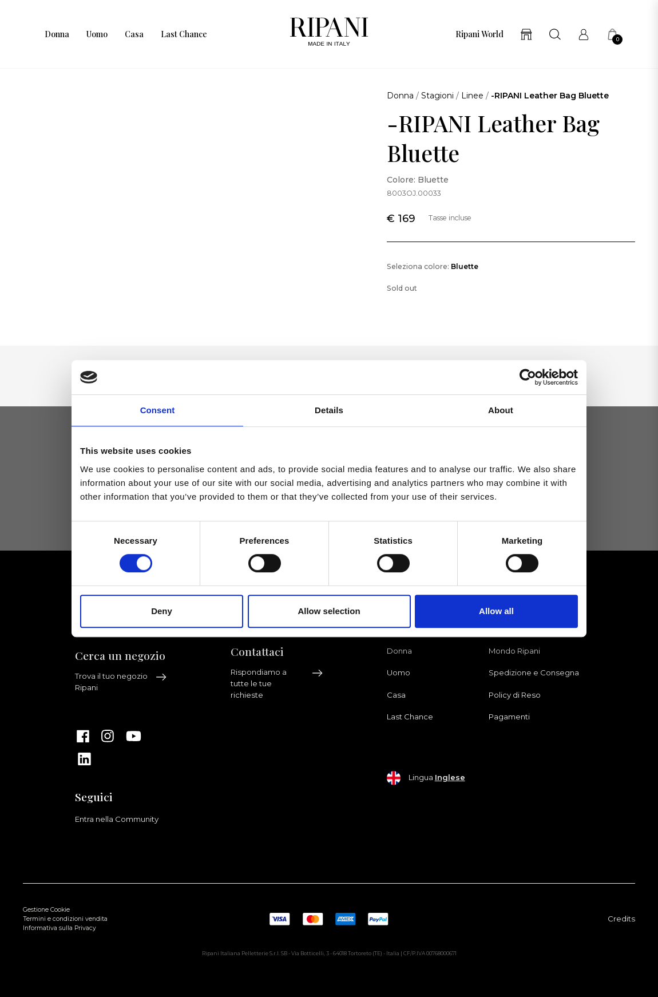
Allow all (496, 611)
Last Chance (184, 34)
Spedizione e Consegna (534, 672)
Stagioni (437, 95)
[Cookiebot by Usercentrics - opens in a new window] (528, 377)
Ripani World (479, 34)
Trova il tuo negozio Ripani (121, 681)
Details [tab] (329, 410)
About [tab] (500, 410)
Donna (57, 34)
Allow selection (329, 611)
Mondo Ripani (514, 650)
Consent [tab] (157, 410)
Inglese (450, 777)
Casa (134, 34)
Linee (472, 95)
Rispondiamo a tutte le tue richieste (277, 683)
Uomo (97, 34)
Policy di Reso (515, 694)
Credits (621, 918)
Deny (161, 611)
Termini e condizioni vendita (65, 919)
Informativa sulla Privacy (59, 928)
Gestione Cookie (46, 909)
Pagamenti (509, 716)
